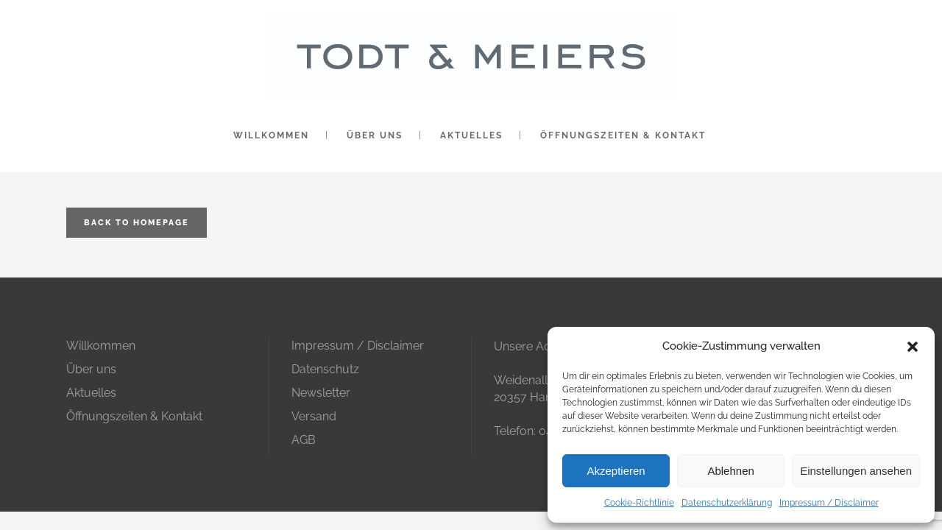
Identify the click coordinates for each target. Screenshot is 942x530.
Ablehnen (730, 470)
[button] (912, 346)
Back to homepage (136, 222)
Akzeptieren (616, 470)
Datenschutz (325, 369)
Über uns (91, 369)
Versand (313, 416)
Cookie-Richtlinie (639, 503)
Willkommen (100, 346)
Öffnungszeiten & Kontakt (134, 416)
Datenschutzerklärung (726, 503)
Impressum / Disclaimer (829, 503)
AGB (303, 440)
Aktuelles (91, 393)
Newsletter (320, 393)
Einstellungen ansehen (856, 470)
